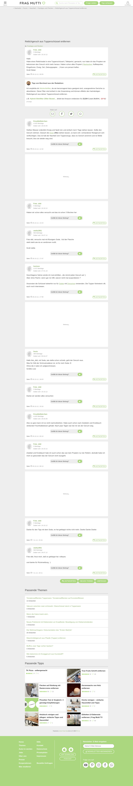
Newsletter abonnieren (98, 751)
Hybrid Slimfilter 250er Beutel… (43, 99)
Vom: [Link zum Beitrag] (28, 74)
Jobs (21, 753)
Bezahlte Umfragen (45, 763)
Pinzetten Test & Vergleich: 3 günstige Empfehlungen (51, 701)
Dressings (71, 284)
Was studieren (25, 767)
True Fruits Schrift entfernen (93, 671)
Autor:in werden (25, 749)
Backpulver (87, 64)
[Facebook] (62, 114)
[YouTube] (85, 765)
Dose (52, 133)
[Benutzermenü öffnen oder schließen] (128, 3)
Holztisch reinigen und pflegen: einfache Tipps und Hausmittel (51, 717)
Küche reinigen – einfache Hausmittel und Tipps (93, 701)
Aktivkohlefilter (45, 88)
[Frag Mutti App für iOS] (64, 750)
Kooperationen (25, 763)
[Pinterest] (92, 765)
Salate (61, 284)
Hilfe (39, 742)
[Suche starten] (56, 3)
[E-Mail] (52, 114)
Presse (22, 760)
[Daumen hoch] (80, 144)
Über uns (22, 756)
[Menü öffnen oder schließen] (5, 3)
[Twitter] (71, 114)
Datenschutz (42, 749)
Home (21, 742)
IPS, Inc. (78, 731)
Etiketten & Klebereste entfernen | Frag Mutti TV (92, 716)
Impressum (41, 756)
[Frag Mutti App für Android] (71, 750)
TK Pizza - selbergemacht (36, 670)
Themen (22, 745)
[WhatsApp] (80, 114)
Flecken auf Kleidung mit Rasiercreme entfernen (49, 686)
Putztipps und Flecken (35, 46)
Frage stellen (91, 3)
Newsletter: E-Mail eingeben (95, 742)
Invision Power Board (64, 731)
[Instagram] (98, 765)
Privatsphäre (42, 753)
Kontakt (40, 745)
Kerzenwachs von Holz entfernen (91, 686)
